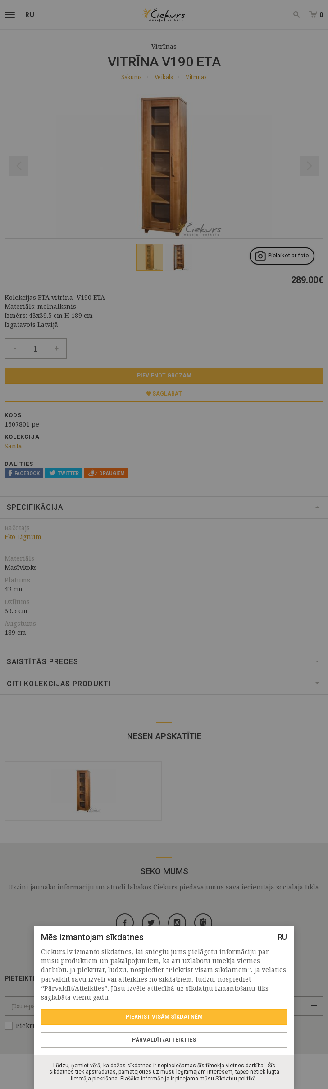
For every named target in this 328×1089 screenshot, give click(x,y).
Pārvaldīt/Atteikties (164, 1040)
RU (282, 937)
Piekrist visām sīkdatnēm (164, 1017)
